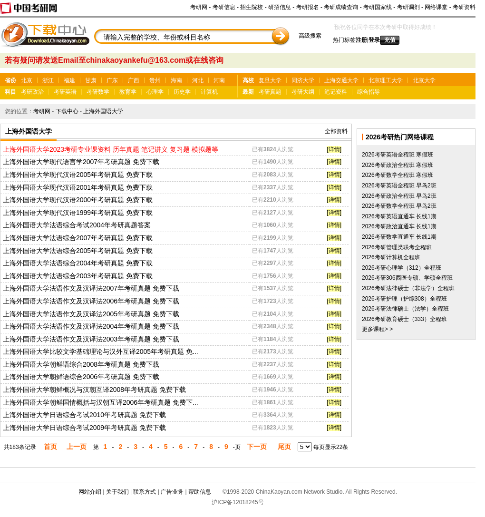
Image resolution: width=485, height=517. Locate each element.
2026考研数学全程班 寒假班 (397, 175)
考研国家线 (377, 7)
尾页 (284, 446)
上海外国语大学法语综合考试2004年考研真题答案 (77, 225)
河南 (219, 80)
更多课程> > (377, 329)
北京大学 (424, 80)
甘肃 (91, 80)
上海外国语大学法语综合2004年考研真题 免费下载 (78, 263)
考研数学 (98, 91)
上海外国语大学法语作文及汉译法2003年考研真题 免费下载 (91, 339)
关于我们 (117, 491)
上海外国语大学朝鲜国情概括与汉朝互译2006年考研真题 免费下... (100, 402)
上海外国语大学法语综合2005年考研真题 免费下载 (78, 250)
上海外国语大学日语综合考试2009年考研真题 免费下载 (84, 427)
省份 (10, 80)
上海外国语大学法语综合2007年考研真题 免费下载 (78, 238)
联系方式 (144, 491)
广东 (112, 80)
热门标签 (344, 40)
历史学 (182, 91)
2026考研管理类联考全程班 (397, 247)
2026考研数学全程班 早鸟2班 (399, 206)
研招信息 (279, 7)
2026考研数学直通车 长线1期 (399, 237)
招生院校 (251, 7)
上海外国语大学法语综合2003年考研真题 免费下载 (78, 276)
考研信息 (224, 7)
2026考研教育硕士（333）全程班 (404, 319)
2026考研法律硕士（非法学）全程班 (408, 288)
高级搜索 (310, 35)
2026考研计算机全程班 (391, 257)
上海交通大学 (341, 80)
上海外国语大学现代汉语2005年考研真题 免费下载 (78, 174)
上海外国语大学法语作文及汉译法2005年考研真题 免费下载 (91, 314)
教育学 (127, 91)
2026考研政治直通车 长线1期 (399, 226)
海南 (176, 80)
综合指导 (368, 91)
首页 (50, 446)
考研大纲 (302, 91)
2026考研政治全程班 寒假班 (397, 165)
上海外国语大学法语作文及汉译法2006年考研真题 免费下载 (91, 301)
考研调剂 (408, 7)
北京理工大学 (386, 80)
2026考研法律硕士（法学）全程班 (405, 308)
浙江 (48, 80)
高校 (248, 80)
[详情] (334, 149)
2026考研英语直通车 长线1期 (399, 216)
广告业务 (172, 491)
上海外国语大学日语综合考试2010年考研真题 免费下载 (84, 415)
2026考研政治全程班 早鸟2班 (399, 196)
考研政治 (32, 91)
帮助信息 (199, 491)
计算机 (209, 91)
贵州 (155, 80)
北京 (26, 80)
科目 (10, 91)
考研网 (198, 7)
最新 (248, 91)
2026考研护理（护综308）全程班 (404, 298)
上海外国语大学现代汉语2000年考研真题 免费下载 (78, 200)
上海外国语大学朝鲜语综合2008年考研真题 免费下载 (81, 364)
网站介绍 (89, 491)
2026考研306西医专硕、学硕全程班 (407, 277)
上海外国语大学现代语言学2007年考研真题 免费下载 (81, 162)
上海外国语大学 (103, 111)
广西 (133, 80)
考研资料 (464, 7)
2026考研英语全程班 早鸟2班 (399, 185)
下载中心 (67, 111)
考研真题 (270, 91)
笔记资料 (335, 91)
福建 (69, 80)
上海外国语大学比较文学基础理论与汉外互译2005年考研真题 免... (100, 351)
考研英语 (65, 91)
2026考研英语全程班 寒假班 (397, 154)
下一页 (257, 446)
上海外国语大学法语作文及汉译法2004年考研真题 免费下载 (91, 326)
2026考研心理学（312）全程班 (401, 267)
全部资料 (336, 131)
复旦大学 (270, 80)
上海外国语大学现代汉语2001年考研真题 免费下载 (78, 187)
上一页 (77, 446)
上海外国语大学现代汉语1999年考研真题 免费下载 (78, 212)
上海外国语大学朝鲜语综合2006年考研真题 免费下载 (81, 376)
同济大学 (302, 80)
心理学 (155, 91)
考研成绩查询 (341, 7)
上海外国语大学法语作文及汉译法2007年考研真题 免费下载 (91, 288)
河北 (198, 80)
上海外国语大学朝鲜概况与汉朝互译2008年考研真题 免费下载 (94, 389)
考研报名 (307, 7)
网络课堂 (436, 7)
